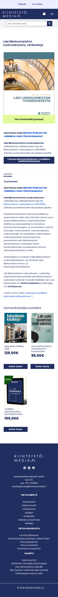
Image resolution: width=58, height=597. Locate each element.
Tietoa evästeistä (29, 545)
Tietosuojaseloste (29, 542)
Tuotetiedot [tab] (11, 181)
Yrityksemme (29, 509)
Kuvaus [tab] (8, 176)
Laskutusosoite (29, 505)
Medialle (29, 523)
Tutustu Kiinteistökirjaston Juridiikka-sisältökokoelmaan (29, 160)
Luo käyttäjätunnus (29, 535)
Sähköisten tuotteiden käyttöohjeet (29, 563)
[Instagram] (29, 468)
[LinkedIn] (24, 468)
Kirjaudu (22, 4)
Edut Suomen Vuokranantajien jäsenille (29, 570)
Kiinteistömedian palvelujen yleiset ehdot (29, 538)
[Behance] (33, 468)
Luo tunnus (37, 4)
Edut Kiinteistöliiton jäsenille (29, 567)
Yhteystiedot (29, 502)
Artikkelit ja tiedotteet (29, 520)
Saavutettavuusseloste (29, 548)
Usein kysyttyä (29, 560)
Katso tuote (15, 366)
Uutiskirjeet (29, 516)
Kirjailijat (29, 512)
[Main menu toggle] (52, 14)
